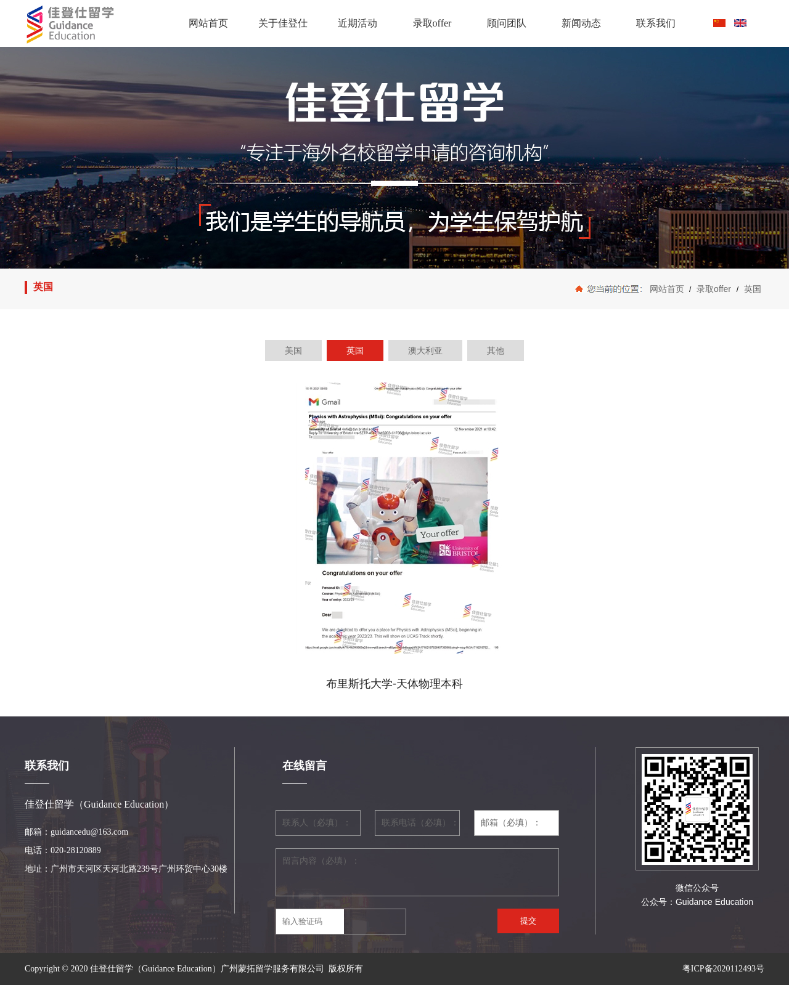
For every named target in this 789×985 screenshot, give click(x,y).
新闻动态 (581, 23)
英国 (751, 289)
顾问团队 (506, 23)
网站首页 (208, 23)
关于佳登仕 (283, 23)
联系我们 (656, 23)
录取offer (432, 23)
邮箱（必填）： (511, 822)
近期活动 (357, 23)
